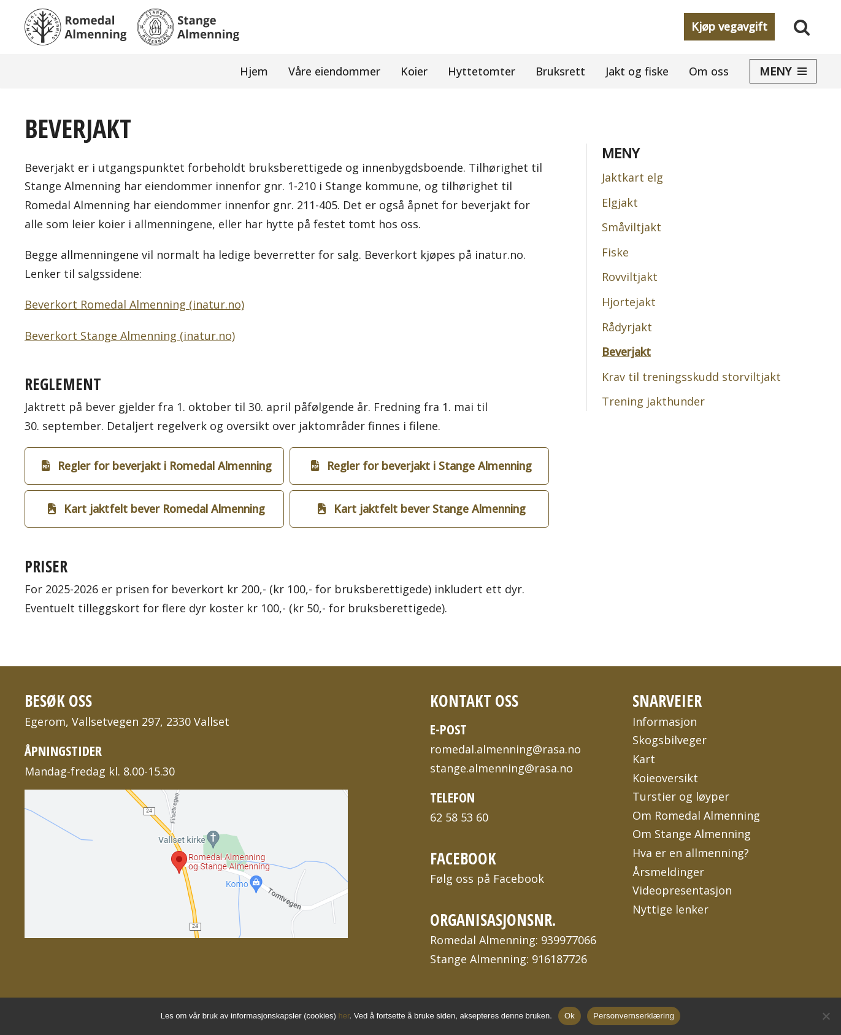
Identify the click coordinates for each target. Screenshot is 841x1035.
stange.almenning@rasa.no (501, 768)
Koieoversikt (665, 778)
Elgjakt (620, 202)
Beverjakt (626, 351)
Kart (643, 759)
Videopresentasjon (682, 890)
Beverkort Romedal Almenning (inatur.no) (134, 304)
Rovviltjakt (630, 276)
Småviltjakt (631, 227)
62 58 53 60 (459, 817)
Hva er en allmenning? (690, 852)
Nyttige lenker (670, 909)
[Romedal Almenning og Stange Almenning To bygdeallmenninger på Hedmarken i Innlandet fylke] (132, 27)
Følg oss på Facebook (487, 878)
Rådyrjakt (627, 327)
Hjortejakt (629, 301)
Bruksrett (560, 71)
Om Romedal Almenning (696, 815)
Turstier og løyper (680, 796)
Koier (414, 71)
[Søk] (801, 27)
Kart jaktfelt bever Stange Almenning (422, 508)
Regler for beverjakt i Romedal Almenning (157, 465)
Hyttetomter (481, 71)
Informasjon (664, 721)
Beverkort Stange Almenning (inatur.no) (130, 335)
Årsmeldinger (668, 871)
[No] (826, 1016)
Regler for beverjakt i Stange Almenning (421, 465)
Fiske (615, 252)
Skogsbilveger (669, 740)
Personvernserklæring (633, 1015)
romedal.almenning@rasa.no (505, 749)
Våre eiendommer (334, 71)
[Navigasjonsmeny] (783, 71)
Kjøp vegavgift (729, 26)
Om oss (709, 71)
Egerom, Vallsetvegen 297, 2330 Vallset (127, 721)
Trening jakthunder (653, 401)
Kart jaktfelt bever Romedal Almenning (156, 508)
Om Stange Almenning (691, 833)
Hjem (254, 71)
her (344, 1015)
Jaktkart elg (632, 177)
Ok (569, 1015)
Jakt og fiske (637, 71)
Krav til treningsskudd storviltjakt (691, 376)
